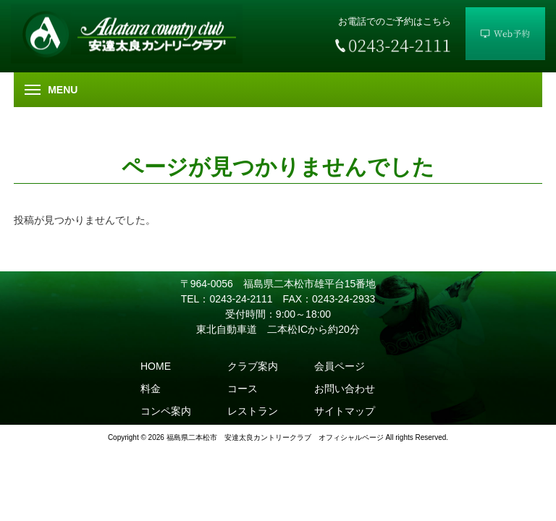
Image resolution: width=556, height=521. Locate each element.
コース (242, 388)
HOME (155, 366)
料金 (150, 388)
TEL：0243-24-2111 (227, 299)
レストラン (252, 411)
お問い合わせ (344, 388)
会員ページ (339, 366)
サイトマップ (344, 411)
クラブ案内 (252, 366)
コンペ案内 (165, 411)
